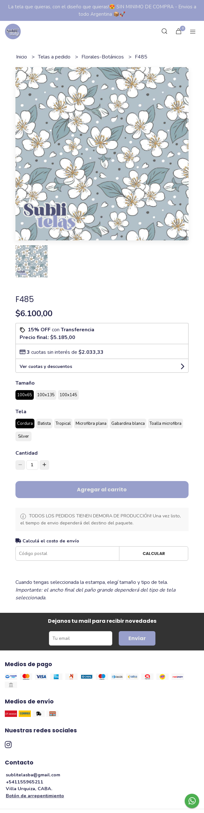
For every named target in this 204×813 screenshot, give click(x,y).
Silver (23, 436)
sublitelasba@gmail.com (33, 775)
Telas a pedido (55, 56)
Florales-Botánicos (103, 56)
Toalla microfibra (165, 423)
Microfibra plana (91, 423)
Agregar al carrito (102, 489)
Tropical (63, 423)
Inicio (22, 56)
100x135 (46, 395)
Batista (44, 423)
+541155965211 (24, 782)
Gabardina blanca (128, 423)
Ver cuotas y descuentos (46, 366)
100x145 (68, 395)
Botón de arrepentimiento (35, 795)
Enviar (137, 638)
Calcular (154, 553)
